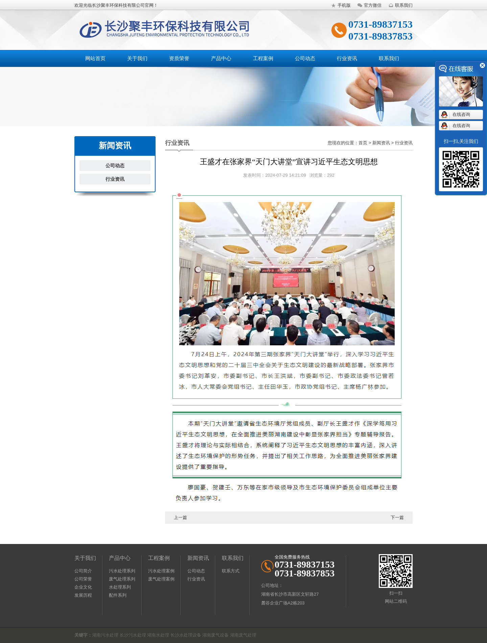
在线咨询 (461, 114)
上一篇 (180, 517)
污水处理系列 (122, 570)
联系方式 (230, 570)
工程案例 (263, 58)
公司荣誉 (83, 579)
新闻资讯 (198, 558)
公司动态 (305, 58)
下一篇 (397, 517)
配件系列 (117, 595)
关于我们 (137, 58)
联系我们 (400, 5)
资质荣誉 (179, 58)
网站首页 (95, 58)
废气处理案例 (161, 579)
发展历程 (83, 595)
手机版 (340, 5)
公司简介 (83, 570)
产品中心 (221, 58)
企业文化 (83, 587)
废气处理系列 (122, 579)
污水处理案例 (161, 570)
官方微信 (368, 5)
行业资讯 (347, 58)
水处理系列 (120, 587)
